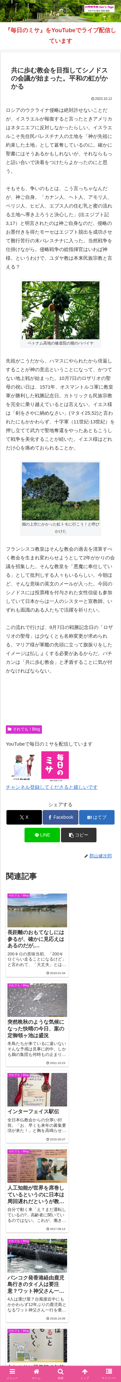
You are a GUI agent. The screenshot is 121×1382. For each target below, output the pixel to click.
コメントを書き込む (60, 1239)
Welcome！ (31, 1334)
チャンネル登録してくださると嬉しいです (52, 787)
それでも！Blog (24, 729)
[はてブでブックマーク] (97, 817)
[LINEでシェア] (42, 835)
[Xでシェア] (24, 817)
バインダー (60, 1353)
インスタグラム (31, 1343)
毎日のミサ (89, 1343)
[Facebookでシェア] (60, 817)
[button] (78, 835)
